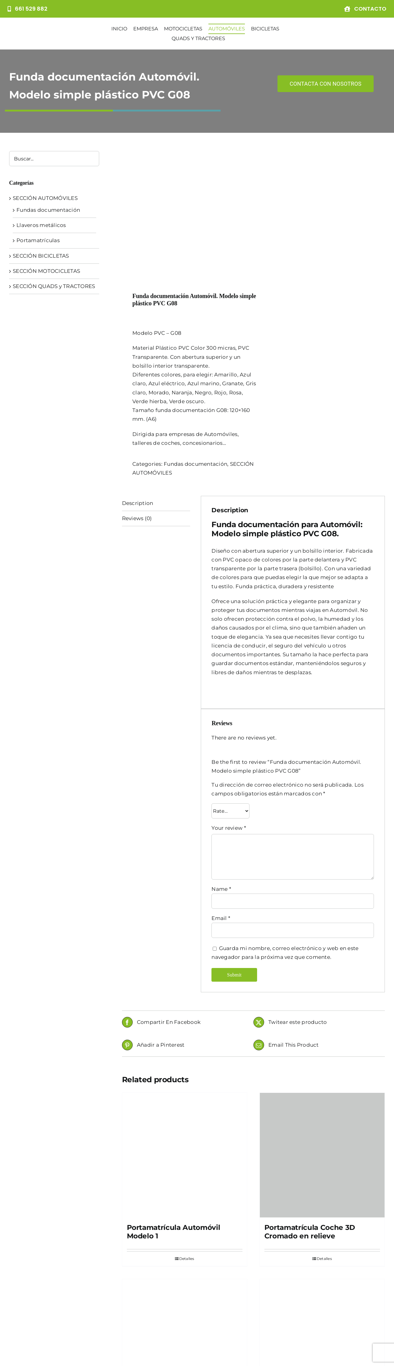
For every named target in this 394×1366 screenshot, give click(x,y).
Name (221, 772)
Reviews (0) (137, 401)
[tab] (156, 386)
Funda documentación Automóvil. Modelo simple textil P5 (321, 1305)
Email (220, 801)
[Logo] (48, 31)
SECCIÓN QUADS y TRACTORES (54, 286)
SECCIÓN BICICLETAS (41, 256)
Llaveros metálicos (41, 225)
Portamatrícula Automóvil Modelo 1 (173, 1114)
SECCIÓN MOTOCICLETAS (46, 271)
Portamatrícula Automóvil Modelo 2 (173, 1300)
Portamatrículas (38, 240)
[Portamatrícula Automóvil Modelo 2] (184, 1224)
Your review (228, 711)
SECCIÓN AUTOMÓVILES (45, 198)
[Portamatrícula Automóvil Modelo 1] (184, 1038)
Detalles (186, 1141)
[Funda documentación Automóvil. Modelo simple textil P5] (322, 1224)
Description (137, 386)
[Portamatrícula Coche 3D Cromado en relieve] (322, 1038)
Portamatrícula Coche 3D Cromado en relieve (309, 1114)
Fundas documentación (195, 347)
